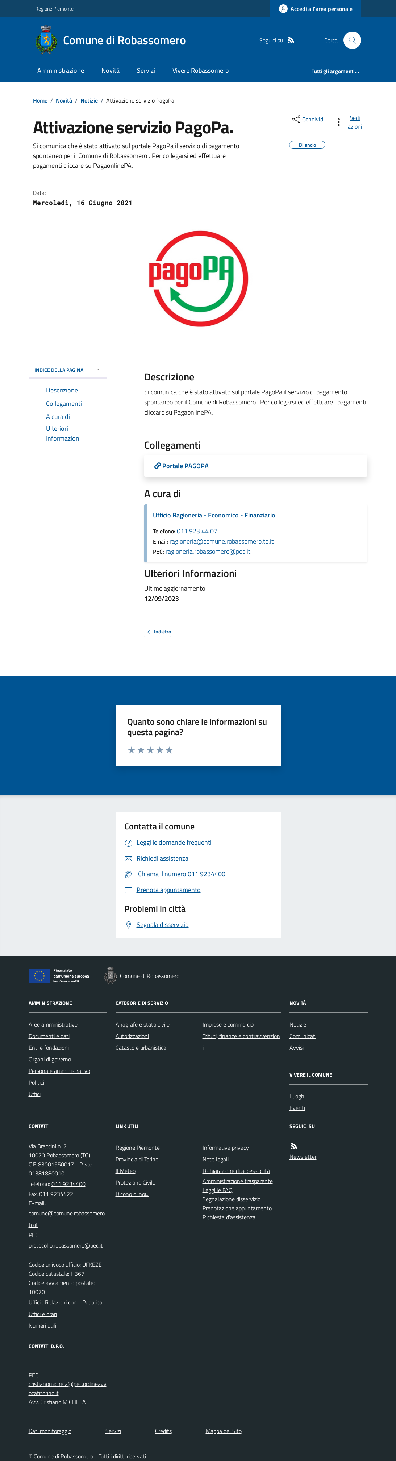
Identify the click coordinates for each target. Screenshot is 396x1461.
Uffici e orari (43, 1314)
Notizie (89, 100)
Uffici (35, 1094)
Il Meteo (126, 1170)
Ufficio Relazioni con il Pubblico (65, 1302)
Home (40, 100)
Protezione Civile (135, 1182)
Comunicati (302, 1036)
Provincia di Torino (137, 1159)
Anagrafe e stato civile (143, 1024)
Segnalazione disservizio (231, 1199)
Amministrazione (60, 70)
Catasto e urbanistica (141, 1047)
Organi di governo (50, 1059)
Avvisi (296, 1047)
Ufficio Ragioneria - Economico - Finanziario (214, 515)
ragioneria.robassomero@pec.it (208, 551)
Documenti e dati (49, 1036)
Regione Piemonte (54, 8)
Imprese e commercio (228, 1024)
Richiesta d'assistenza (229, 1217)
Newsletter (303, 1156)
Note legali (216, 1159)
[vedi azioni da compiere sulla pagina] (350, 122)
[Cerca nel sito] (349, 40)
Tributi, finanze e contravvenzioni (241, 1042)
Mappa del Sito (224, 1431)
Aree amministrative (53, 1024)
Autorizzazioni (132, 1036)
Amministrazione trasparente (238, 1181)
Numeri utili (42, 1325)
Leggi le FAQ (218, 1190)
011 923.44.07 (197, 531)
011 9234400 (68, 1183)
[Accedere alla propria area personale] (315, 8)
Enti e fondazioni (49, 1047)
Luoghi (297, 1096)
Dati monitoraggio (50, 1431)
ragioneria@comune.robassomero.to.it (222, 541)
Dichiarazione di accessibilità (236, 1170)
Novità (110, 70)
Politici (36, 1082)
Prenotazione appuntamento (237, 1208)
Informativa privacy (226, 1147)
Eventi (297, 1107)
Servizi (146, 70)
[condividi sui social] (307, 119)
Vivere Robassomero (200, 70)
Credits (163, 1431)
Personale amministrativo (59, 1070)
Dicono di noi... (132, 1194)
